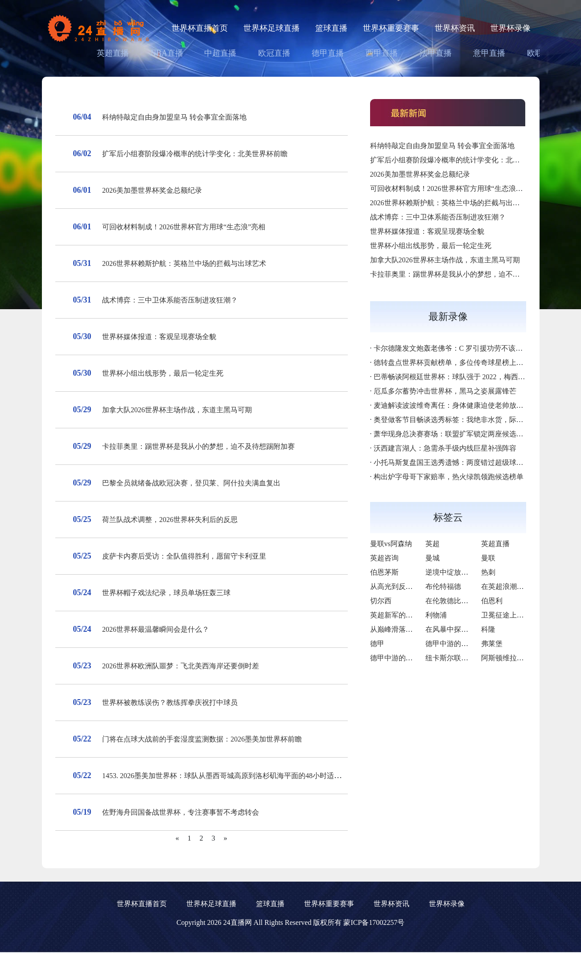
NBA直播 (166, 53)
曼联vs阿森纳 (391, 543)
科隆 (488, 629)
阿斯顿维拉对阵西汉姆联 (520, 658)
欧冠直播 (274, 53)
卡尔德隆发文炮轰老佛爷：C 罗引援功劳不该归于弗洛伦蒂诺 (470, 348)
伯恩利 (492, 601)
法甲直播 (436, 53)
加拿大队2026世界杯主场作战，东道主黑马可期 (177, 410)
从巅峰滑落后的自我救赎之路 (416, 629)
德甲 (377, 643)
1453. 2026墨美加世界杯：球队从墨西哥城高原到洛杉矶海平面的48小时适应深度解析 (236, 775)
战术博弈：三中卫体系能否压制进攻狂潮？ (170, 300)
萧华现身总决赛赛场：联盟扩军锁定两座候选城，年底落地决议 (473, 434)
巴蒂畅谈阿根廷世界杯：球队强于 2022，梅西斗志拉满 (460, 377)
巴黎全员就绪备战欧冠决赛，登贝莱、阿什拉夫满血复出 (191, 483)
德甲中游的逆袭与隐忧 (405, 658)
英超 (432, 543)
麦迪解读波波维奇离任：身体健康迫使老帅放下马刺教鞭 (463, 405)
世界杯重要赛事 (391, 28)
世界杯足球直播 (271, 28)
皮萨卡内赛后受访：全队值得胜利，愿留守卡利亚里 (184, 556)
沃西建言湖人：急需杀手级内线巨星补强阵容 (445, 448)
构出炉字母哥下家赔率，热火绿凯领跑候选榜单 (448, 477)
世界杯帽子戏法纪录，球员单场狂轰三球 (166, 593)
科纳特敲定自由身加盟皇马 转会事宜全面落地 (174, 117)
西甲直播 (382, 53)
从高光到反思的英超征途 (409, 586)
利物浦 (436, 615)
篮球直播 (331, 28)
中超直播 (220, 53)
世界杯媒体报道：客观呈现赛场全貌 (159, 336)
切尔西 (380, 601)
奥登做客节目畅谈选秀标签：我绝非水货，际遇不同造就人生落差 (477, 419)
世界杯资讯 (455, 28)
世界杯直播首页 (200, 28)
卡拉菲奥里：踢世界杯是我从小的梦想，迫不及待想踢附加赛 (198, 446)
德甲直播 (328, 53)
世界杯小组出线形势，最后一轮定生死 (162, 373)
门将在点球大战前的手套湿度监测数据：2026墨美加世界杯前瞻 (202, 739)
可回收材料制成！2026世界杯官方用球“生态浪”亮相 (183, 227)
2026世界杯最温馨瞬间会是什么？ (155, 629)
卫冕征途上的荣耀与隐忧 (520, 615)
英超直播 (113, 53)
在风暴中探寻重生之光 (461, 629)
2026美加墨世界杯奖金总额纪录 (152, 190)
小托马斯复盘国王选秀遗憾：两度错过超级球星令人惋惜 (463, 462)
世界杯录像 (510, 28)
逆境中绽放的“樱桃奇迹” (464, 572)
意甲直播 (489, 53)
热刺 (488, 572)
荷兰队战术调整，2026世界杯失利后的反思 (170, 519)
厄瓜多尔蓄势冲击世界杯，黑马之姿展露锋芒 (445, 391)
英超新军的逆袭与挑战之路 (413, 615)
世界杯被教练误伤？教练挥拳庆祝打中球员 (170, 702)
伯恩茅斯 (384, 572)
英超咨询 (384, 558)
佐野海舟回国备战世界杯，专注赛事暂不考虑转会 (180, 812)
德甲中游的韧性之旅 (457, 643)
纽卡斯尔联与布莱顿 (457, 658)
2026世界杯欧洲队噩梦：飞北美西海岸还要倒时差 (180, 666)
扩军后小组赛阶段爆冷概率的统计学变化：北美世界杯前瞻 (195, 153)
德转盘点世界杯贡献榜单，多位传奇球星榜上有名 (452, 362)
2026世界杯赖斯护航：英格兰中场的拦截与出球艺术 (184, 263)
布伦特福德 (443, 586)
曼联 (488, 558)
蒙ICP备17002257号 (373, 922)
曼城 (432, 558)
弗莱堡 (492, 643)
